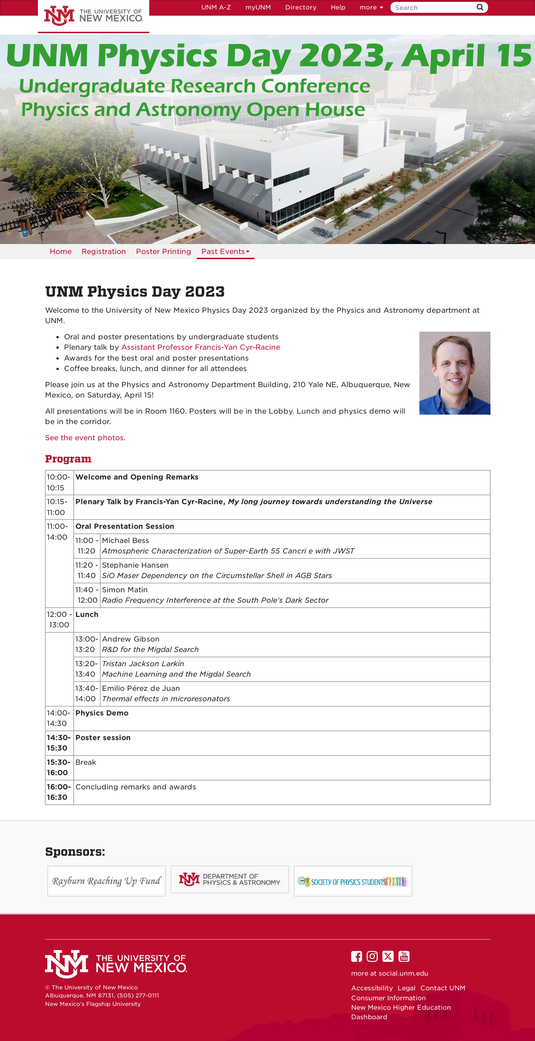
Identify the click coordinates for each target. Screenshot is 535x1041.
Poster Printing (163, 251)
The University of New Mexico (93, 16)
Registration (104, 251)
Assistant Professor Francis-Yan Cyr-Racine (200, 347)
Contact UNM (442, 988)
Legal (407, 988)
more (371, 7)
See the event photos (84, 438)
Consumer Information (388, 998)
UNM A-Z (216, 7)
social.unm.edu (403, 973)
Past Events (225, 253)
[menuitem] (60, 251)
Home (61, 251)
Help (338, 7)
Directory (301, 7)
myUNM (258, 7)
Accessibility (372, 988)
